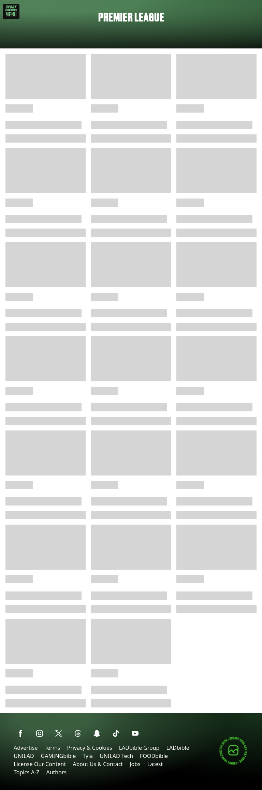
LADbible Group (139, 747)
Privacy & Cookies (89, 747)
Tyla (88, 756)
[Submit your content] (233, 763)
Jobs (135, 764)
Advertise (26, 747)
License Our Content (40, 764)
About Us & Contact (98, 764)
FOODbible (154, 756)
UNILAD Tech (116, 756)
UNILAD (24, 756)
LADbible (177, 747)
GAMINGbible (58, 756)
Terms (52, 747)
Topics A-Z (26, 772)
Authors (56, 772)
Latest (155, 764)
